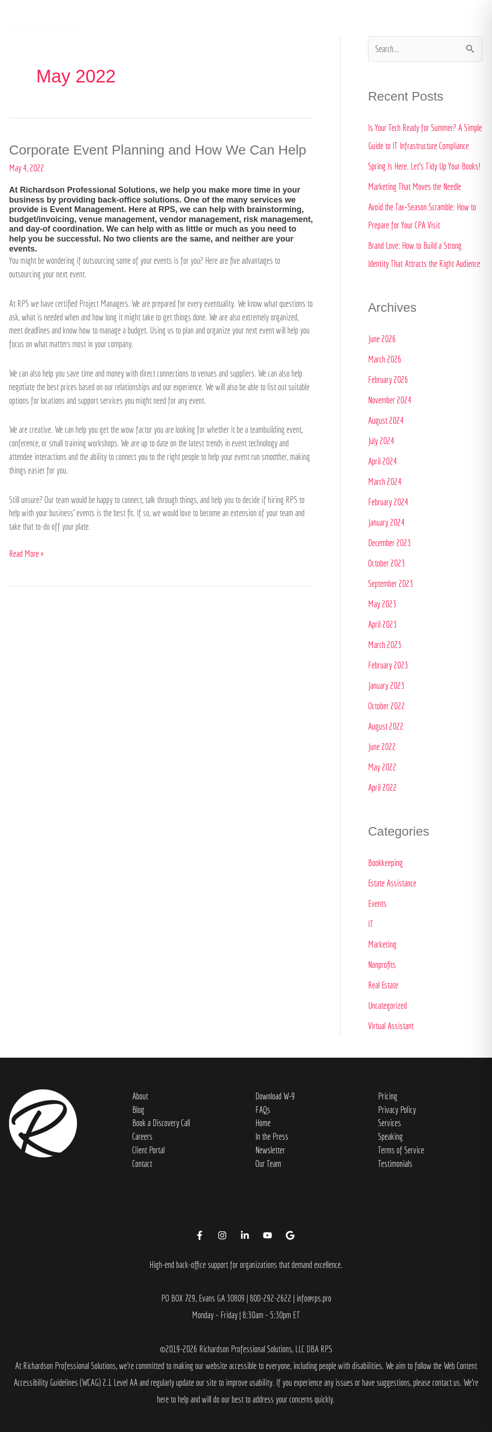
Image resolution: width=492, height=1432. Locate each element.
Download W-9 (275, 1096)
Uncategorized (387, 1005)
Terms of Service (401, 1150)
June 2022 (382, 746)
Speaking (390, 1136)
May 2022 (382, 767)
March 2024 (384, 481)
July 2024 (381, 440)
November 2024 (389, 400)
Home (199, 21)
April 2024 (382, 461)
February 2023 (388, 665)
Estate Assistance (392, 883)
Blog (138, 1109)
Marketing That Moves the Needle (414, 186)
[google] (291, 1235)
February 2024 (388, 502)
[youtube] (268, 1235)
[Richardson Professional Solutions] (43, 20)
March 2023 (384, 644)
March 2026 (384, 359)
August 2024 (386, 420)
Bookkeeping (385, 862)
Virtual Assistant (391, 1026)
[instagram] (223, 1235)
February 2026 (388, 379)
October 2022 (386, 706)
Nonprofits (382, 964)
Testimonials (395, 1163)
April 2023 (382, 624)
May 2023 (382, 604)
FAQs (262, 1109)
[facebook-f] (201, 1235)
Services (280, 21)
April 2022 (382, 787)
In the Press (336, 21)
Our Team (268, 1163)
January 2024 (386, 522)
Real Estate (383, 985)
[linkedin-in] (246, 1235)
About (233, 21)
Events (377, 903)
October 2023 (386, 563)
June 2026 (382, 339)
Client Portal (148, 1150)
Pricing (387, 1096)
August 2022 (386, 726)
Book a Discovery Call (161, 1123)
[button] (447, 21)
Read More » (26, 553)
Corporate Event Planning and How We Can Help (157, 149)
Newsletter (270, 1150)
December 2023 (389, 542)
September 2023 (390, 583)
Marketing (382, 944)
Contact (391, 21)
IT (370, 924)
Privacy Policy (397, 1109)
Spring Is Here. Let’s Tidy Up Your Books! (424, 166)
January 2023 (386, 685)
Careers (142, 1136)
